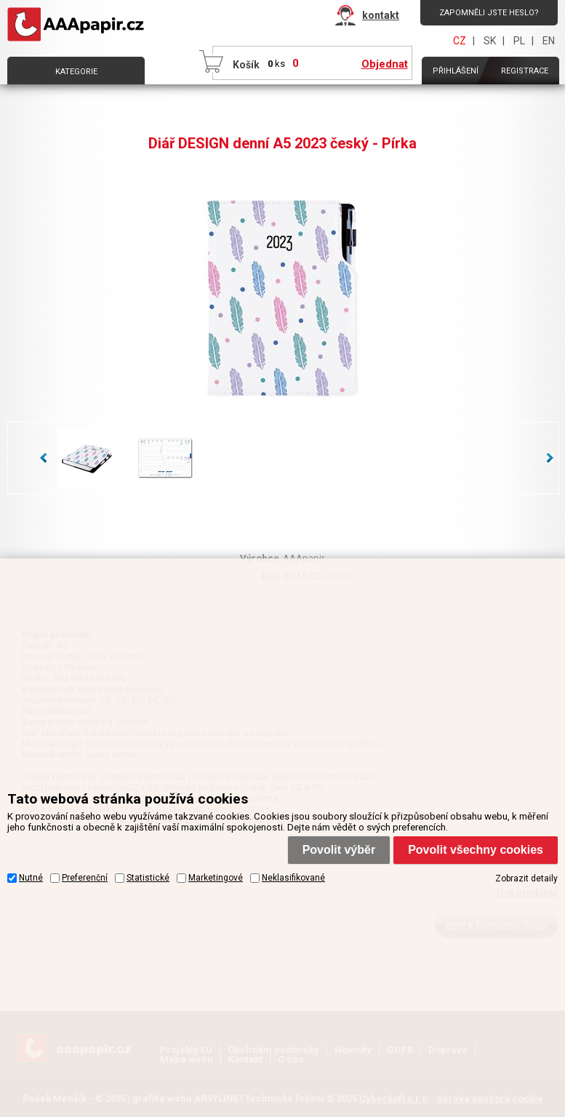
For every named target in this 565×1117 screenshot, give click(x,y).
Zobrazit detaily (526, 878)
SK (490, 41)
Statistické (148, 878)
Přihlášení (455, 71)
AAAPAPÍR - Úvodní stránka (78, 24)
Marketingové (215, 878)
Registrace (524, 71)
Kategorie (76, 71)
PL (519, 41)
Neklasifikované (293, 878)
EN (548, 41)
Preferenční (85, 878)
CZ (459, 41)
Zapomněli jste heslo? (489, 12)
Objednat (384, 64)
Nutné (31, 878)
